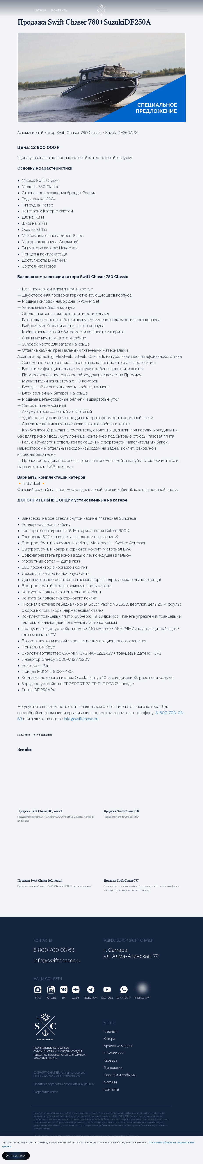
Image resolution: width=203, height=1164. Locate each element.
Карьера (110, 1078)
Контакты (59, 10)
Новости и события (119, 1093)
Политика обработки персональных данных (64, 1102)
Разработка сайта (46, 1110)
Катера (40, 10)
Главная (110, 1049)
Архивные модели (118, 1064)
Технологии (113, 1086)
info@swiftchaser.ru (145, 749)
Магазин (110, 1100)
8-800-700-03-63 (69, 749)
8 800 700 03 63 (54, 968)
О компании (113, 1071)
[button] (161, 9)
